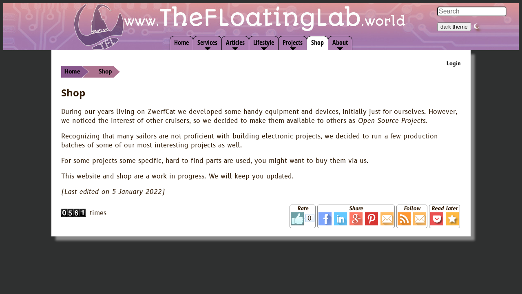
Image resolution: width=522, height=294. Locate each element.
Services (207, 42)
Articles (235, 42)
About (340, 42)
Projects (293, 42)
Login (454, 63)
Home (181, 42)
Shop (317, 42)
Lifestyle (263, 42)
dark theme (454, 27)
